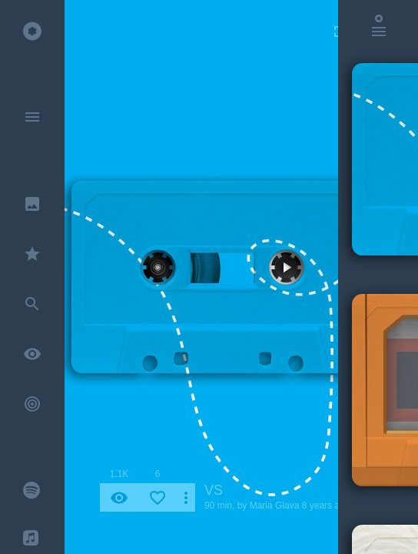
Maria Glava (275, 505)
